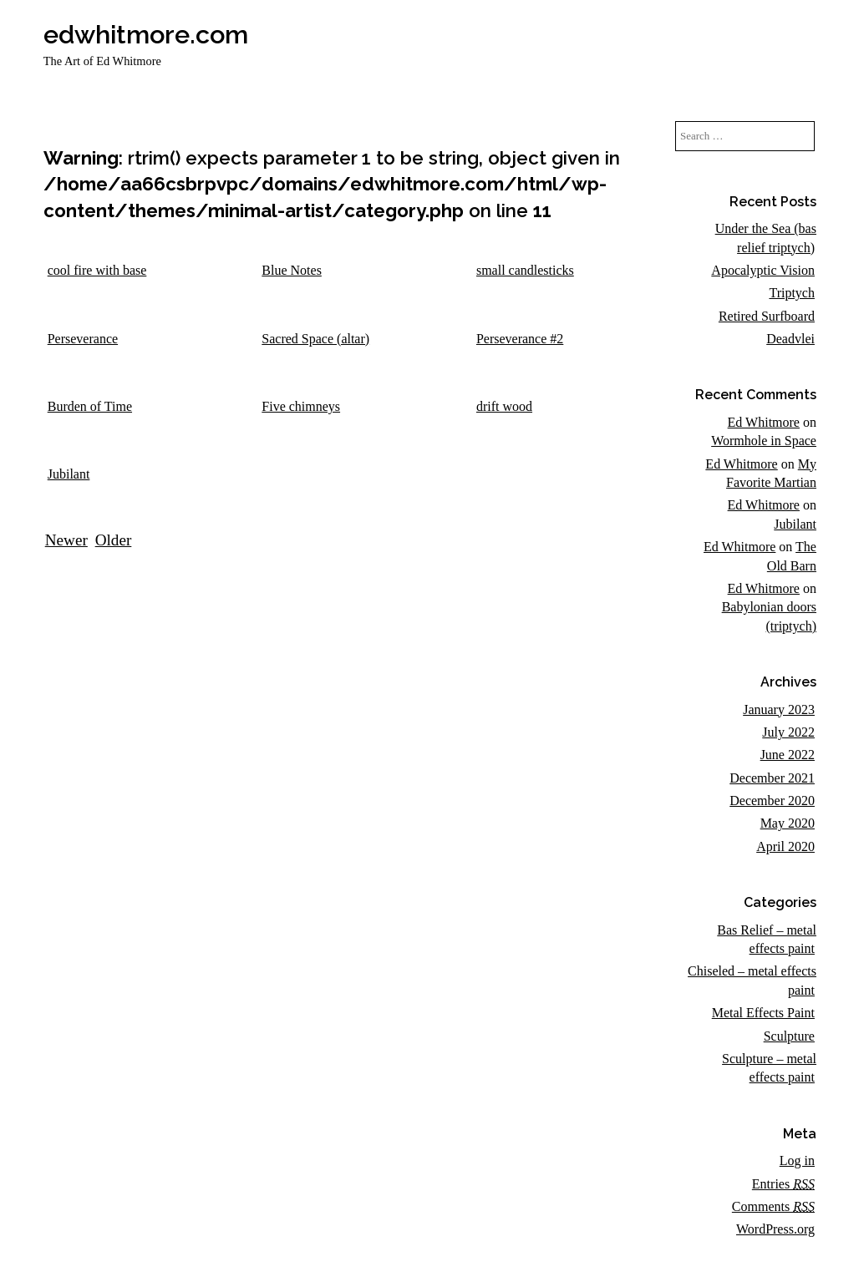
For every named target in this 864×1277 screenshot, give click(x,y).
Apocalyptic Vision (763, 270)
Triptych (792, 293)
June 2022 (787, 754)
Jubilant (795, 524)
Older (113, 540)
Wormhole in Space (763, 440)
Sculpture (789, 1036)
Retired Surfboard (767, 316)
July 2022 (788, 732)
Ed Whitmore (764, 422)
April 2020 (785, 846)
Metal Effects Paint (763, 1013)
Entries (783, 1184)
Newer (66, 540)
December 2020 (772, 800)
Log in (797, 1160)
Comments (773, 1206)
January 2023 (779, 709)
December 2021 (772, 778)
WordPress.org (775, 1229)
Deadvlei (790, 339)
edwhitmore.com (145, 34)
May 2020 (787, 823)
